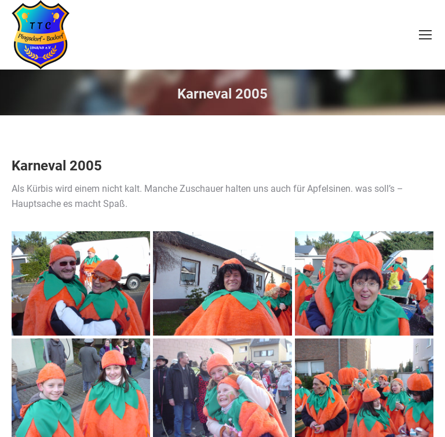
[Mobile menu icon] (425, 35)
